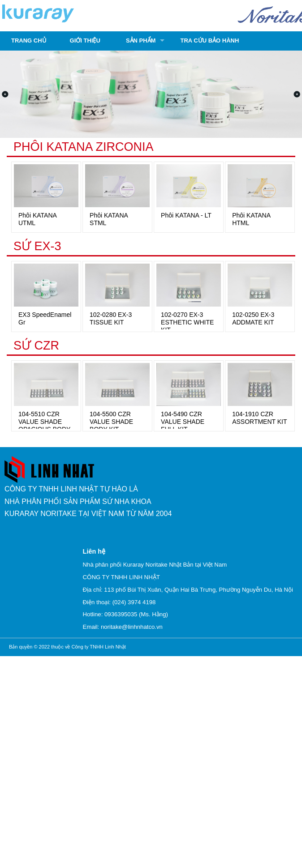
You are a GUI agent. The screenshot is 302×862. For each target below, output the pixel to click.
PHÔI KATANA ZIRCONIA (83, 147)
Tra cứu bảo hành (209, 40)
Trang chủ (29, 40)
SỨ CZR (36, 345)
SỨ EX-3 (37, 246)
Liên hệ (94, 551)
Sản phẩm (141, 40)
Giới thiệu (85, 40)
